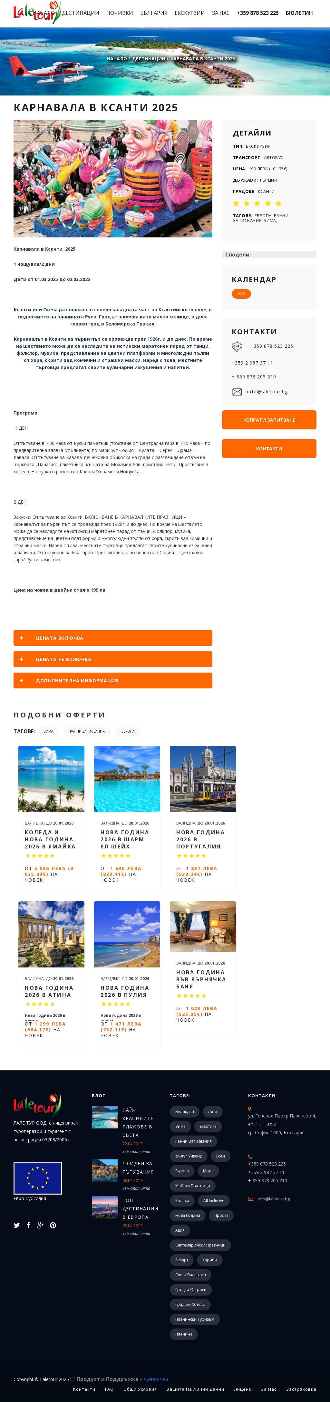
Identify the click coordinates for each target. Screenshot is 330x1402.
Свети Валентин (190, 1274)
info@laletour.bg (260, 392)
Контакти (269, 449)
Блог (98, 1095)
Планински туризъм (194, 1319)
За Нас (221, 12)
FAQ (109, 1389)
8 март (181, 1260)
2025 (241, 293)
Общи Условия (140, 1389)
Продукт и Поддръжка (122, 1379)
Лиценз (242, 1389)
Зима (48, 731)
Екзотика (208, 1126)
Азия (180, 1230)
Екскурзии (190, 12)
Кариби (209, 1260)
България (154, 12)
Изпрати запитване (269, 420)
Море (208, 1171)
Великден (184, 1111)
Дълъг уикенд (188, 1156)
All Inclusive (213, 1200)
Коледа (182, 1200)
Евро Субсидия (38, 1181)
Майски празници (192, 1185)
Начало (44, 12)
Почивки (119, 12)
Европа (127, 731)
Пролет (221, 1215)
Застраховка (301, 1389)
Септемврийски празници (200, 1245)
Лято (212, 1111)
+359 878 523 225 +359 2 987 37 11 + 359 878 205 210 (262, 360)
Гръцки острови (191, 1289)
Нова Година (187, 1215)
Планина (183, 1334)
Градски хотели (190, 1304)
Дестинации (80, 12)
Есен (220, 1156)
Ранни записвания (87, 731)
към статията (136, 1151)
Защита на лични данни (195, 1389)
